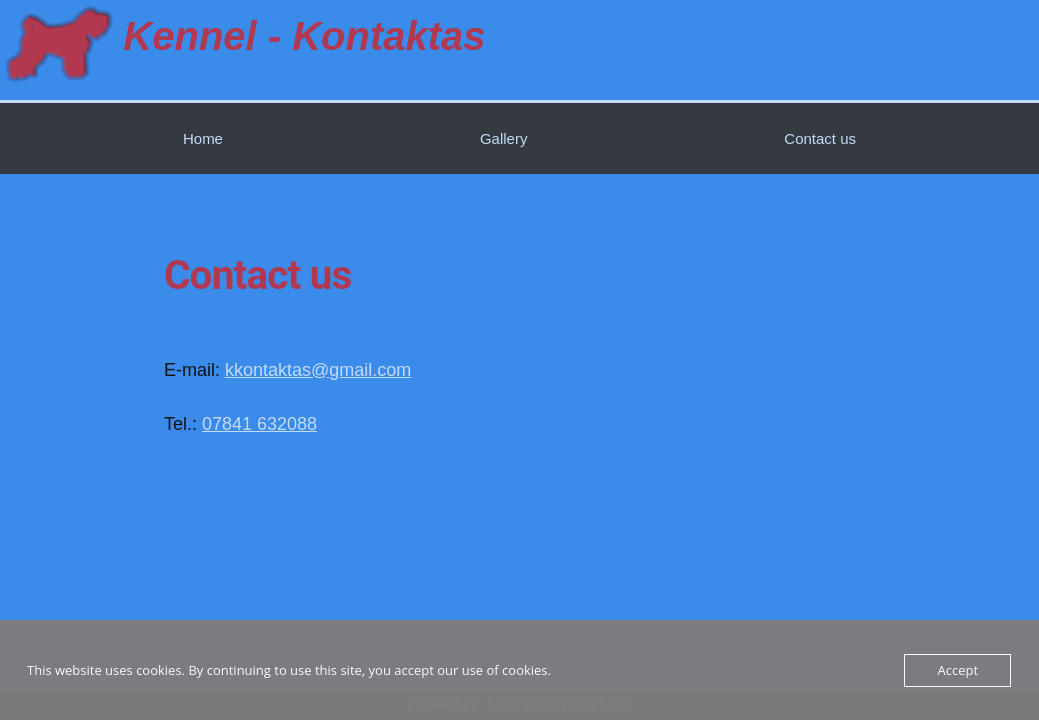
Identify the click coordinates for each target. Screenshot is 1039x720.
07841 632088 (259, 424)
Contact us (820, 138)
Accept (957, 670)
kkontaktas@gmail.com (318, 370)
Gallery (504, 138)
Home (203, 138)
